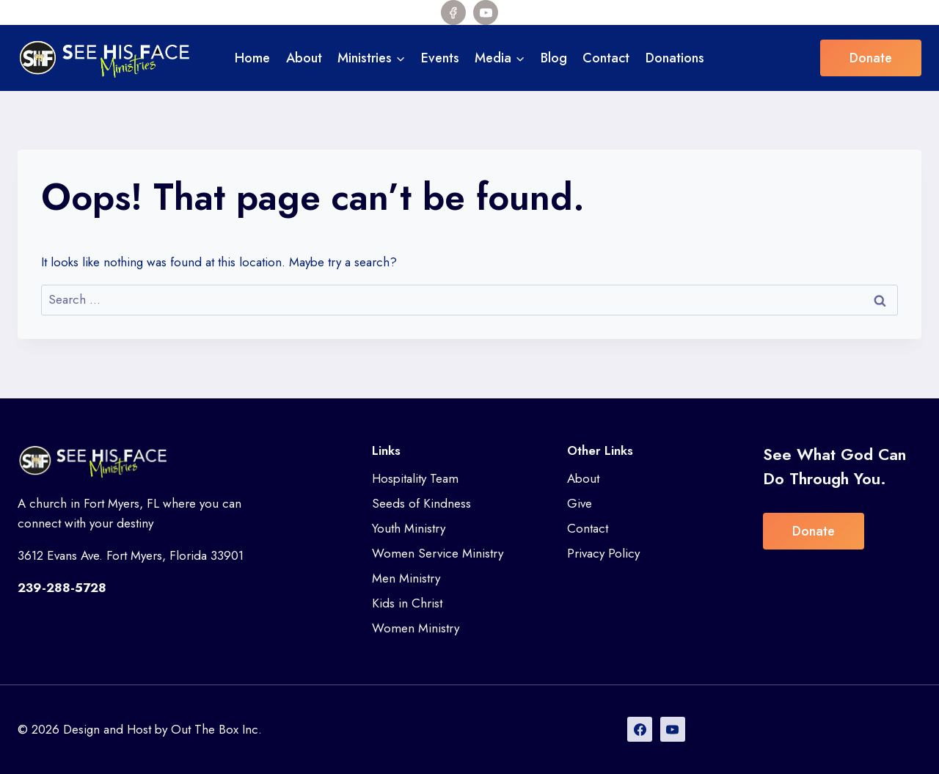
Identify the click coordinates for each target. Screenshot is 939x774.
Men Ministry (406, 578)
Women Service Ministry (437, 553)
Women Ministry (415, 628)
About (304, 57)
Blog (554, 57)
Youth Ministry (408, 528)
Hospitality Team (415, 478)
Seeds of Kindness (421, 503)
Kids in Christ (407, 603)
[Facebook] (453, 12)
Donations (675, 57)
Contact (605, 57)
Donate (871, 57)
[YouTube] (485, 12)
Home (252, 57)
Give (579, 503)
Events (440, 57)
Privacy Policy (603, 553)
